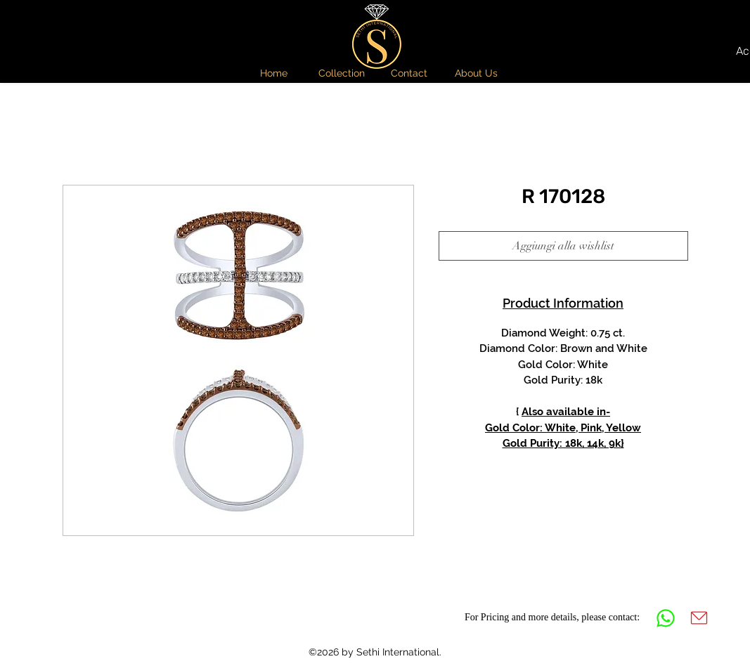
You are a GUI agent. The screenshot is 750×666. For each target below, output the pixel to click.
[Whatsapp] (666, 618)
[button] (341, 73)
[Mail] (699, 618)
